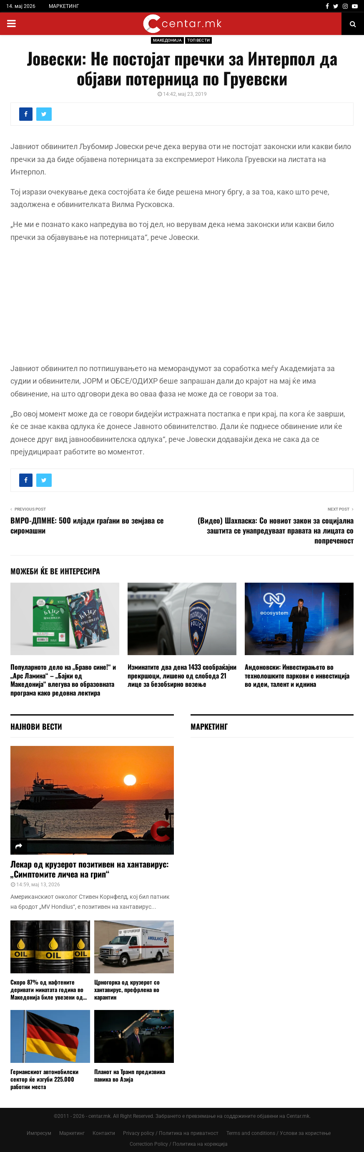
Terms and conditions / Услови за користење (278, 1133)
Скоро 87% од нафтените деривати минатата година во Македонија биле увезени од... (48, 989)
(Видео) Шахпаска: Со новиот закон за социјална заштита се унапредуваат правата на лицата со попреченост (276, 530)
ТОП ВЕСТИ (198, 40)
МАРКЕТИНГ (64, 6)
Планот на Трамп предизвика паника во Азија (129, 1075)
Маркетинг (72, 1133)
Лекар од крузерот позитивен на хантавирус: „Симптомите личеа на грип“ (89, 869)
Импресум (39, 1133)
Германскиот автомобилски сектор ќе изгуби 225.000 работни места (44, 1079)
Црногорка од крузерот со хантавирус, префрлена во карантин (127, 989)
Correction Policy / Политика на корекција (179, 1144)
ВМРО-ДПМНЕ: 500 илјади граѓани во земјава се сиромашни (86, 525)
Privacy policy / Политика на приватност (170, 1133)
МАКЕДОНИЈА (167, 40)
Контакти (104, 1133)
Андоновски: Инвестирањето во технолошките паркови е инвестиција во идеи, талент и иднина (297, 675)
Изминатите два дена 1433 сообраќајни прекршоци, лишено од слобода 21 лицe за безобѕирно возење (182, 675)
